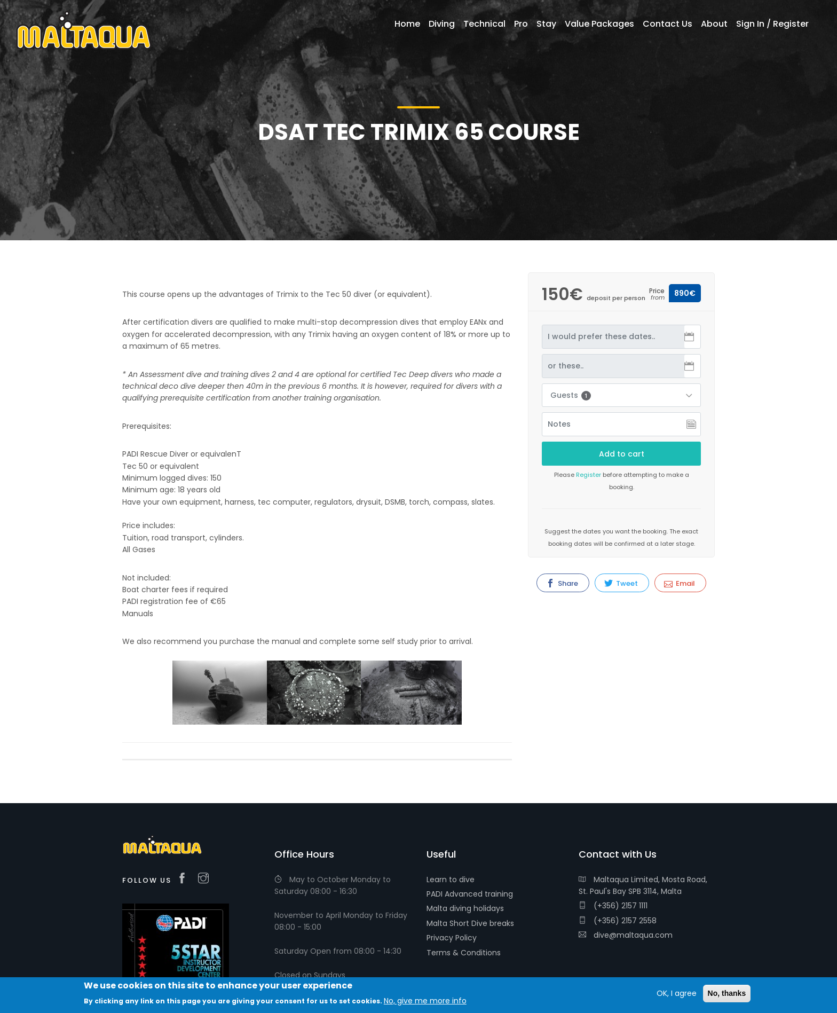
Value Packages (599, 24)
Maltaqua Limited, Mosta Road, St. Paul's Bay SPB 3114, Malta (643, 885)
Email (679, 583)
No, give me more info (425, 1000)
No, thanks (727, 993)
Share (562, 583)
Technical (484, 24)
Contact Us (667, 24)
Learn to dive (451, 879)
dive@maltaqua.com (626, 935)
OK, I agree (677, 993)
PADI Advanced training (470, 894)
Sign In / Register (772, 24)
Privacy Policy (452, 937)
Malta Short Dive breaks (470, 923)
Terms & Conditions (464, 952)
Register (588, 474)
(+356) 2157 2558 (618, 920)
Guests (570, 395)
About (714, 24)
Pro (521, 24)
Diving (442, 24)
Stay (546, 24)
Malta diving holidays (465, 908)
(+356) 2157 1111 (613, 905)
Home (407, 24)
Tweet (621, 583)
